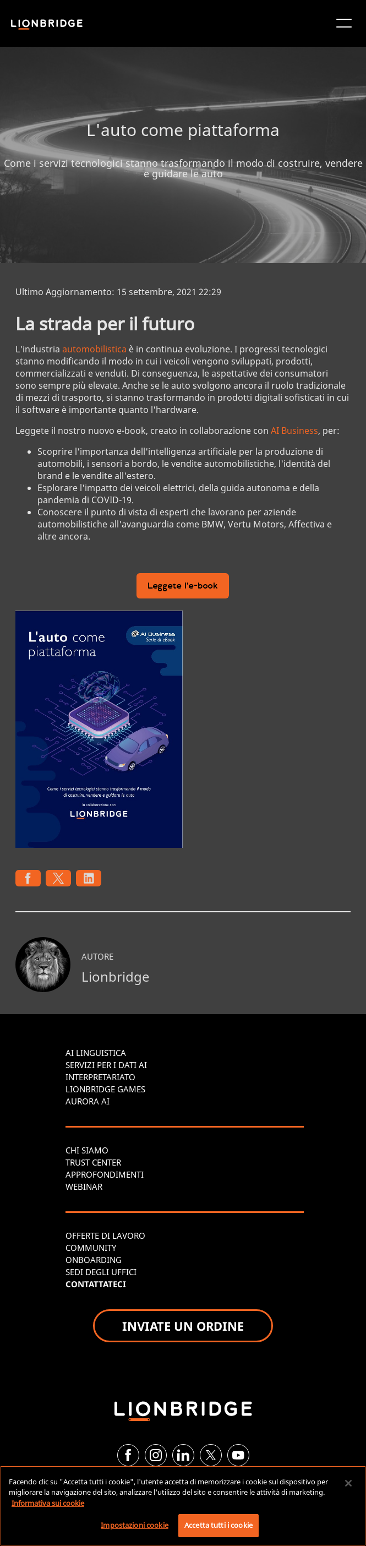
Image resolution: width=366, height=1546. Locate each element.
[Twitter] (211, 1455)
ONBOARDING (93, 1259)
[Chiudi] (348, 1483)
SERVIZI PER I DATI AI (106, 1064)
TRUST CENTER (93, 1162)
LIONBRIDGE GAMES (105, 1089)
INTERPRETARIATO (100, 1076)
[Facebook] (128, 1455)
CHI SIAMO (86, 1150)
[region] (183, 1506)
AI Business (294, 430)
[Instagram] (156, 1455)
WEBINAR (83, 1186)
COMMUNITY (90, 1247)
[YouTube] (238, 1455)
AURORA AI (87, 1101)
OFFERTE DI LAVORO (105, 1235)
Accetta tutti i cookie (218, 1525)
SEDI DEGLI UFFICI (100, 1271)
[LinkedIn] (183, 1455)
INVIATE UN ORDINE (183, 1326)
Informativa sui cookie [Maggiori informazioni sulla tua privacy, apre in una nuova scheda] (48, 1503)
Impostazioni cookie (134, 1525)
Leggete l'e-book (183, 587)
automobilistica (94, 349)
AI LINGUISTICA (95, 1052)
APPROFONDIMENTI (104, 1174)
